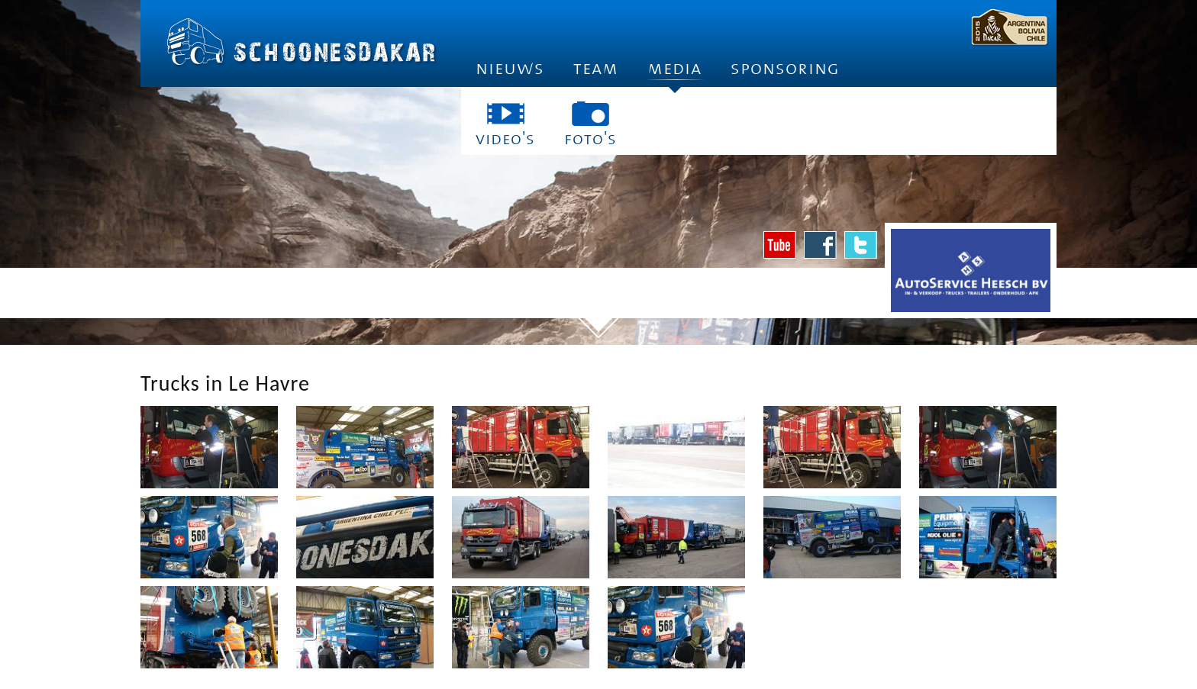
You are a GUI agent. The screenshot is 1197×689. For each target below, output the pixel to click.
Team (595, 68)
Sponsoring (785, 68)
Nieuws (510, 68)
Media (674, 73)
